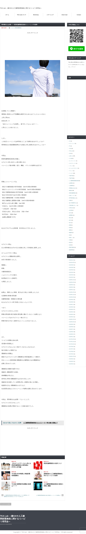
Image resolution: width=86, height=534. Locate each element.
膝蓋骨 (70, 232)
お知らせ (71, 155)
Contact (79, 14)
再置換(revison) (72, 188)
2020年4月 (71, 284)
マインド (71, 170)
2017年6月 (71, 351)
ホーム (7, 14)
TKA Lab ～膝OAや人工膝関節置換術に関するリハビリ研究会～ (21, 8)
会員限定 (71, 183)
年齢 (70, 200)
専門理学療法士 (72, 197)
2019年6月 (71, 307)
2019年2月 (71, 316)
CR (70, 141)
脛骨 (70, 227)
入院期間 (71, 185)
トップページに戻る (5, 504)
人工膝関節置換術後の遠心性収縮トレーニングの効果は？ (48, 495)
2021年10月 (71, 262)
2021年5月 (71, 269)
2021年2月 (71, 277)
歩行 (70, 212)
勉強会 (70, 190)
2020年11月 (71, 279)
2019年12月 (71, 292)
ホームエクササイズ (73, 168)
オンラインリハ (72, 160)
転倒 (70, 244)
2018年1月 (71, 336)
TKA (70, 148)
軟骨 (70, 242)
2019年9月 (71, 299)
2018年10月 (71, 321)
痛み (70, 217)
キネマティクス (72, 163)
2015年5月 (71, 363)
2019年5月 (71, 309)
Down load (64, 14)
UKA (70, 153)
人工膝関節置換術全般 (74, 180)
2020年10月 (71, 282)
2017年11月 (71, 341)
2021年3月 (71, 274)
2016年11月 (71, 356)
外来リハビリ (72, 195)
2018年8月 (71, 326)
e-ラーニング (50, 14)
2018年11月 (71, 319)
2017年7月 (71, 348)
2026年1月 (71, 260)
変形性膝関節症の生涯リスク (53, 463)
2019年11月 (71, 294)
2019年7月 (71, 304)
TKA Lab (71, 150)
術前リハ (71, 237)
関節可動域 (71, 247)
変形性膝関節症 (18, 27)
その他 (70, 158)
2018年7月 (71, 329)
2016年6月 (71, 358)
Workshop (36, 14)
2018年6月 (71, 331)
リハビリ (12, 27)
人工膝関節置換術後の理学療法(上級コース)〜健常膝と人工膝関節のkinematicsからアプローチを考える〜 (16, 496)
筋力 (70, 220)
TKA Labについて (21, 14)
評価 (70, 239)
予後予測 (71, 175)
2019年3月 (71, 314)
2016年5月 (71, 361)
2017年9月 (71, 346)
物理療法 (71, 215)
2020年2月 (71, 287)
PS (69, 146)
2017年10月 (71, 344)
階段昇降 (71, 249)
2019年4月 (71, 311)
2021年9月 (71, 264)
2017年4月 (71, 353)
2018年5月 (71, 334)
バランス (71, 165)
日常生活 (71, 207)
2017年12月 (71, 339)
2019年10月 (71, 297)
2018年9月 (71, 324)
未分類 (70, 210)
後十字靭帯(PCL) (72, 202)
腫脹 (70, 230)
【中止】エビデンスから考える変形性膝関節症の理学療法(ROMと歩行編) (21, 465)
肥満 (70, 225)
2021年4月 (71, 272)
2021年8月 (71, 267)
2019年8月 (71, 302)
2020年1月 (71, 289)
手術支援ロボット (73, 205)
